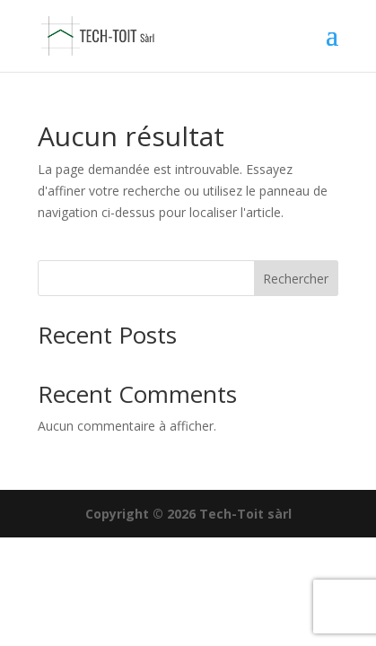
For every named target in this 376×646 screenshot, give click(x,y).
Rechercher (295, 278)
